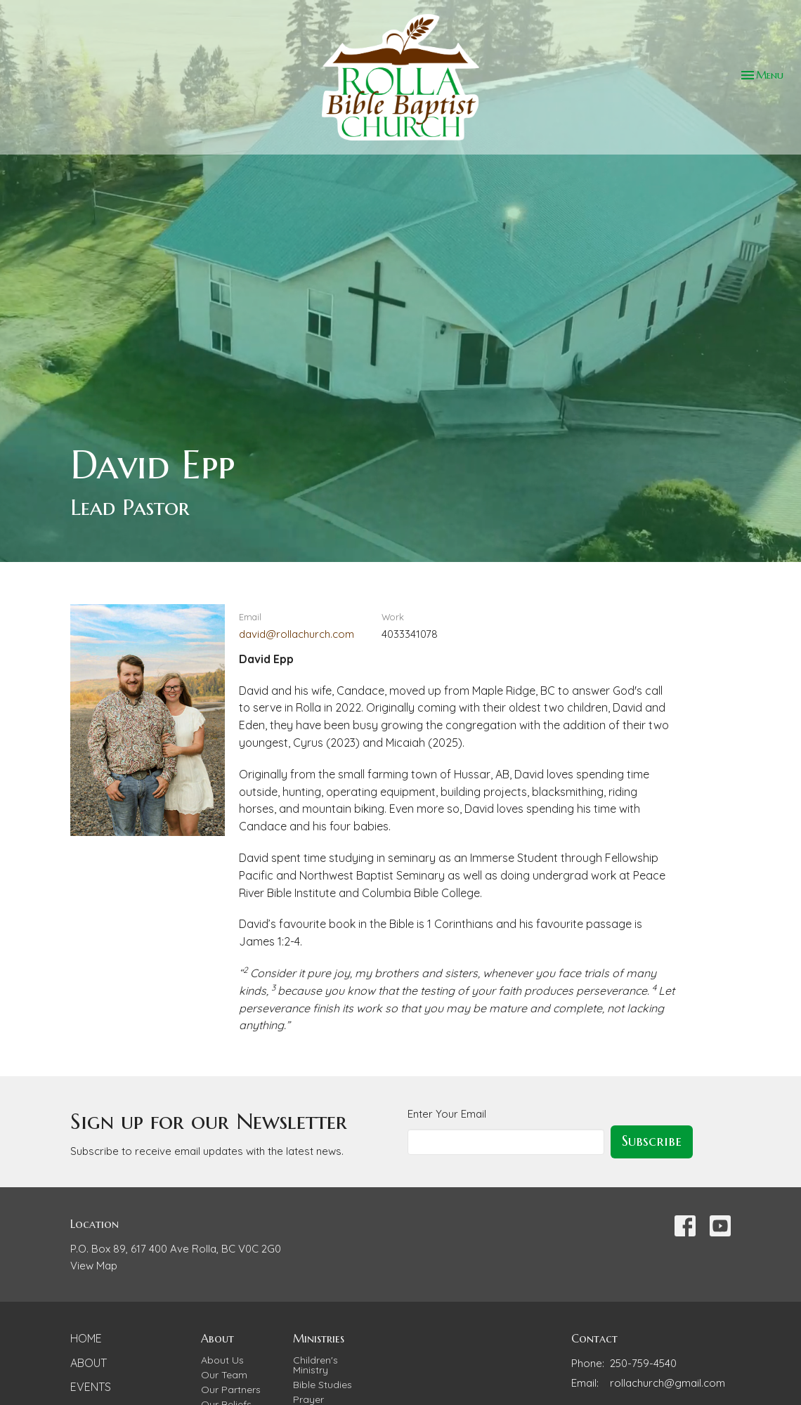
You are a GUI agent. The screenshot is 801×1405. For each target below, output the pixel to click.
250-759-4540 (643, 1363)
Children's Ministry (315, 1365)
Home (86, 1338)
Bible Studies (322, 1384)
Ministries (318, 1338)
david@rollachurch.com (296, 634)
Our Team (224, 1374)
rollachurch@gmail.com (667, 1383)
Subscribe (652, 1141)
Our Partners (231, 1389)
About (88, 1363)
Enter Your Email (447, 1113)
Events (90, 1387)
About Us (222, 1360)
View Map (93, 1265)
